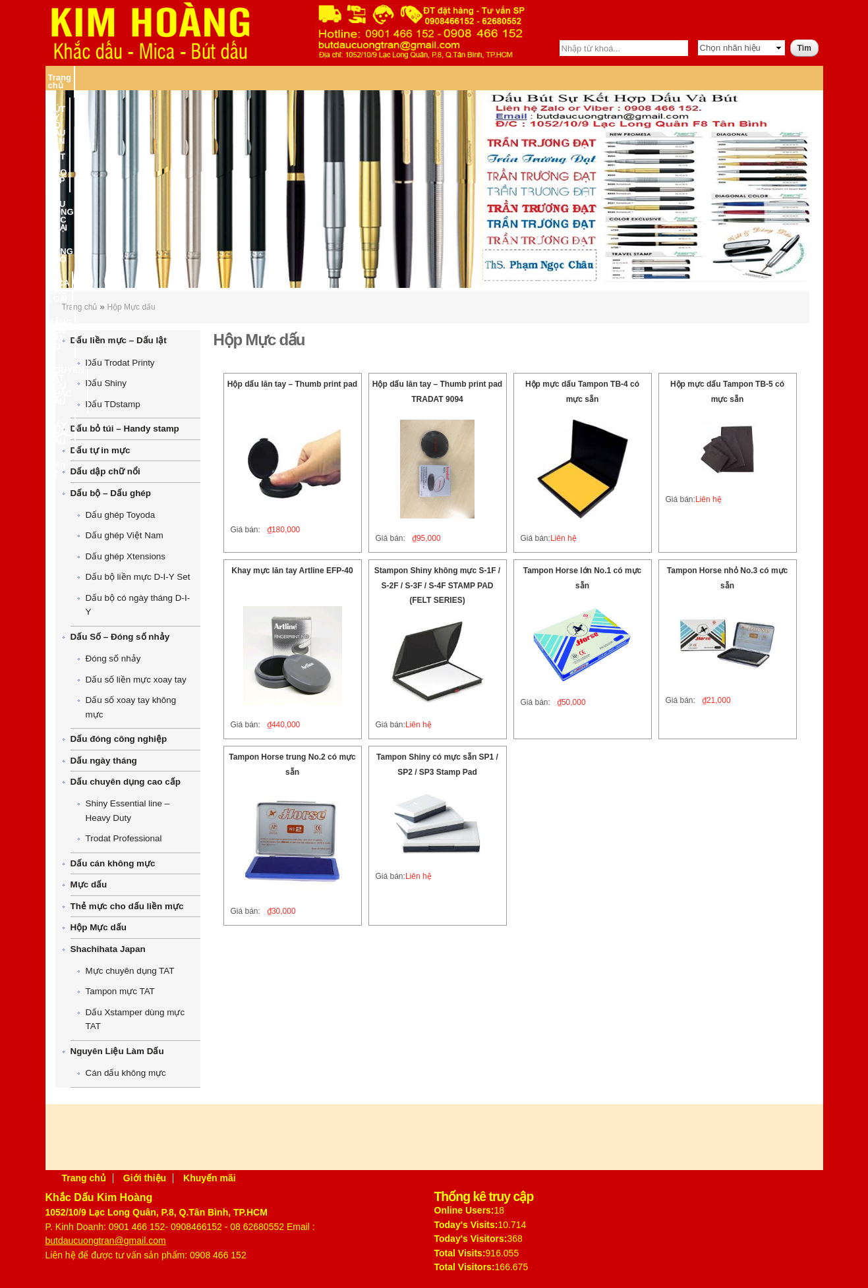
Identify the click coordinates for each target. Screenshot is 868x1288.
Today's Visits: (466, 1224)
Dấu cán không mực (113, 863)
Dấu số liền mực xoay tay (136, 680)
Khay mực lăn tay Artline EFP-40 (292, 570)
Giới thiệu (144, 1178)
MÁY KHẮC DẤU (734, 77)
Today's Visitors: (470, 1238)
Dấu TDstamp (113, 404)
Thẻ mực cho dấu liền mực (127, 906)
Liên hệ (788, 77)
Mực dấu (89, 884)
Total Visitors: (464, 1267)
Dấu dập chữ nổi (105, 471)
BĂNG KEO (389, 77)
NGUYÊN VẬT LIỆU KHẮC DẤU (634, 77)
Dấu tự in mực (100, 450)
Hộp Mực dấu (131, 307)
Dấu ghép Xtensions (126, 556)
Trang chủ (68, 77)
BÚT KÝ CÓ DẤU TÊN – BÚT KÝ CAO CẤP (180, 77)
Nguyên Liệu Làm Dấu (117, 1051)
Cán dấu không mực (126, 1073)
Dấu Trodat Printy (120, 363)
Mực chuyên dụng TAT (130, 971)
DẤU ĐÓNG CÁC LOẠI (315, 77)
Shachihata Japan (108, 949)
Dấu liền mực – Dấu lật (119, 340)
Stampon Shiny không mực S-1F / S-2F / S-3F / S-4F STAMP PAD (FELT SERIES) (437, 585)
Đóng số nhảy (113, 658)
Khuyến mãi (209, 1178)
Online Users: (464, 1210)
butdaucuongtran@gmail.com (105, 1240)
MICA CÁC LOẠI (451, 77)
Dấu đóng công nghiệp (119, 739)
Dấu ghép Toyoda (121, 515)
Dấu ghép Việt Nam (124, 535)
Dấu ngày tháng (104, 761)
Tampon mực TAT (120, 991)
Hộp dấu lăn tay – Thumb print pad (292, 384)
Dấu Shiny (106, 383)
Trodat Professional (124, 838)
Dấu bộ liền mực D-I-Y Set (138, 577)
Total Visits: (460, 1253)
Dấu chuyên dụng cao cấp (126, 782)
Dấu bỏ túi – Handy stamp (125, 429)
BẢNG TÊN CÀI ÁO (528, 77)
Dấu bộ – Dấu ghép (111, 493)
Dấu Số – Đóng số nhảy (120, 637)
